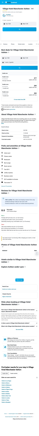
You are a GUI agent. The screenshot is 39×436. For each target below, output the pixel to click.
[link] (35, 78)
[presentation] (8, 52)
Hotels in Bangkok (6, 402)
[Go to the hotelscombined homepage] (11, 2)
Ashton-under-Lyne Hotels (25, 416)
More (2, 123)
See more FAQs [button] (19, 329)
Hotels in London (6, 398)
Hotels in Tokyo (5, 400)
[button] (2, 2)
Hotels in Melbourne (6, 385)
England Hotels (26, 413)
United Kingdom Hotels (13, 413)
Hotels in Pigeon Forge (7, 389)
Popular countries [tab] (13, 373)
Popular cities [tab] (5, 373)
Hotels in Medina (6, 393)
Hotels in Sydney (6, 387)
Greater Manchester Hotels (10, 416)
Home (5, 413)
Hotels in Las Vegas (6, 380)
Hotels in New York (6, 395)
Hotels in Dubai (5, 391)
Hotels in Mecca (5, 383)
